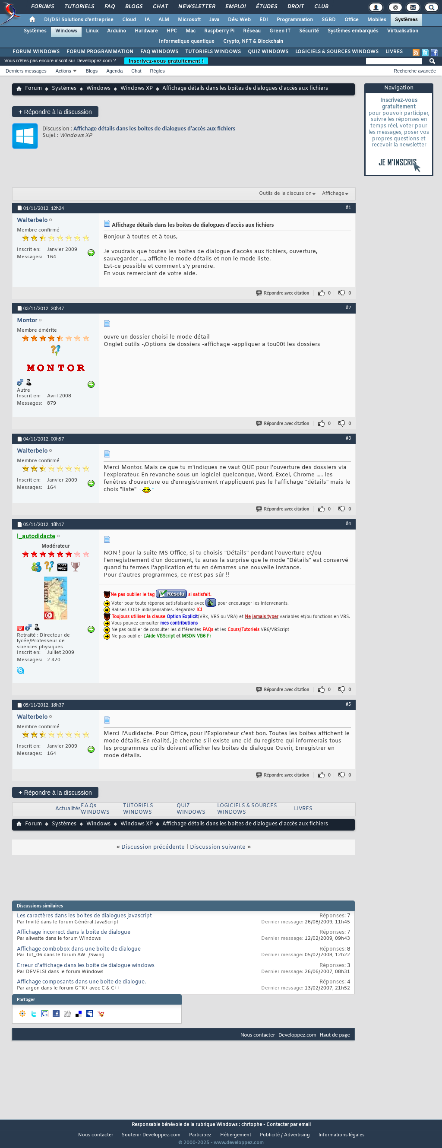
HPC (172, 31)
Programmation (295, 20)
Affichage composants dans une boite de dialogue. (81, 982)
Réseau (252, 31)
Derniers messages (26, 70)
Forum (33, 88)
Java (214, 20)
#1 (348, 207)
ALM (163, 20)
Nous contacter (257, 1034)
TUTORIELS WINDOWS (213, 52)
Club (320, 6)
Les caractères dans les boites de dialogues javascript (84, 916)
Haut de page (335, 1034)
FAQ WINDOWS (159, 52)
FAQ (109, 6)
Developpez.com (297, 1034)
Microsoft (189, 20)
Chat (160, 6)
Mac (191, 31)
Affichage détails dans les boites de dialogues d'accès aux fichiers (154, 128)
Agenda (114, 70)
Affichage (333, 193)
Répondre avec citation (283, 293)
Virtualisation (402, 31)
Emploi (235, 6)
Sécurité (309, 31)
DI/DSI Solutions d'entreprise (79, 20)
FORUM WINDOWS (36, 52)
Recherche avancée (415, 70)
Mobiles (376, 20)
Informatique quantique (187, 41)
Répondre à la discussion (55, 111)
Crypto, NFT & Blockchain (253, 41)
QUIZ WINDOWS (268, 52)
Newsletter (196, 6)
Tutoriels (79, 6)
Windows (66, 31)
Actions (63, 70)
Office (351, 20)
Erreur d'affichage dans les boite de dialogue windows (86, 965)
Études (266, 6)
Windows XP (136, 88)
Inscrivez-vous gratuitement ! (166, 60)
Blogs (133, 6)
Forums (42, 6)
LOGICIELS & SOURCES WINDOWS (337, 52)
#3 (348, 438)
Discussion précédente (153, 847)
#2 (348, 307)
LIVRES (394, 52)
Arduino (116, 31)
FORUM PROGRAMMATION (99, 52)
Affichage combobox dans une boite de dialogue (79, 949)
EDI (263, 20)
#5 (348, 704)
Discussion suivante (218, 847)
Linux (92, 31)
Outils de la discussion (285, 193)
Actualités (68, 809)
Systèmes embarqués (353, 31)
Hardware (146, 31)
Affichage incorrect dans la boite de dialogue (73, 932)
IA (147, 20)
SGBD (329, 20)
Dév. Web (239, 20)
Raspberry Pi (219, 31)
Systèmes (406, 20)
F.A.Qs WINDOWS (95, 809)
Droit (295, 6)
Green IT (279, 31)
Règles (157, 70)
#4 (348, 523)
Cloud (129, 20)
